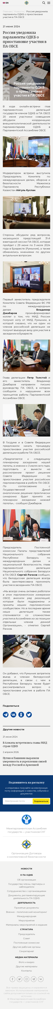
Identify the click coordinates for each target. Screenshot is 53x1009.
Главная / (8, 11)
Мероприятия (26, 920)
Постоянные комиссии (26, 942)
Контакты (26, 970)
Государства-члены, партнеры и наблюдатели (26, 885)
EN (4, 3)
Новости (26, 868)
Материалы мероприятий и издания (26, 924)
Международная (26, 916)
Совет (26, 938)
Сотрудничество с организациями (26, 891)
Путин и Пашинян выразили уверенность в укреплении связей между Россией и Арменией (25, 762)
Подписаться (41, 801)
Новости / (20, 11)
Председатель (26, 934)
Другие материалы (26, 966)
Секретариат (26, 951)
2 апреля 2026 (11, 752)
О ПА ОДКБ (26, 875)
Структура (26, 929)
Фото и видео (26, 962)
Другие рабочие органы (26, 947)
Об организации (26, 879)
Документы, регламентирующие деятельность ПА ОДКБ (26, 897)
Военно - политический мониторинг (26, 912)
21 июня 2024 (10, 736)
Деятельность (26, 903)
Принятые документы (26, 907)
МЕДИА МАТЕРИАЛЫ (26, 957)
